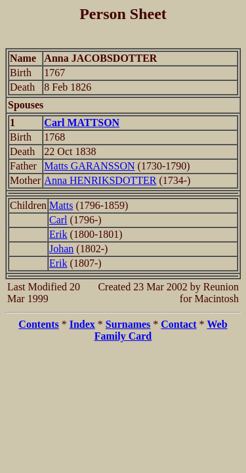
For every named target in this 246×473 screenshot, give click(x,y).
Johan (61, 248)
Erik (58, 234)
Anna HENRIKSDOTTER (100, 180)
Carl (58, 219)
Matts (61, 205)
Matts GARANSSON (89, 165)
